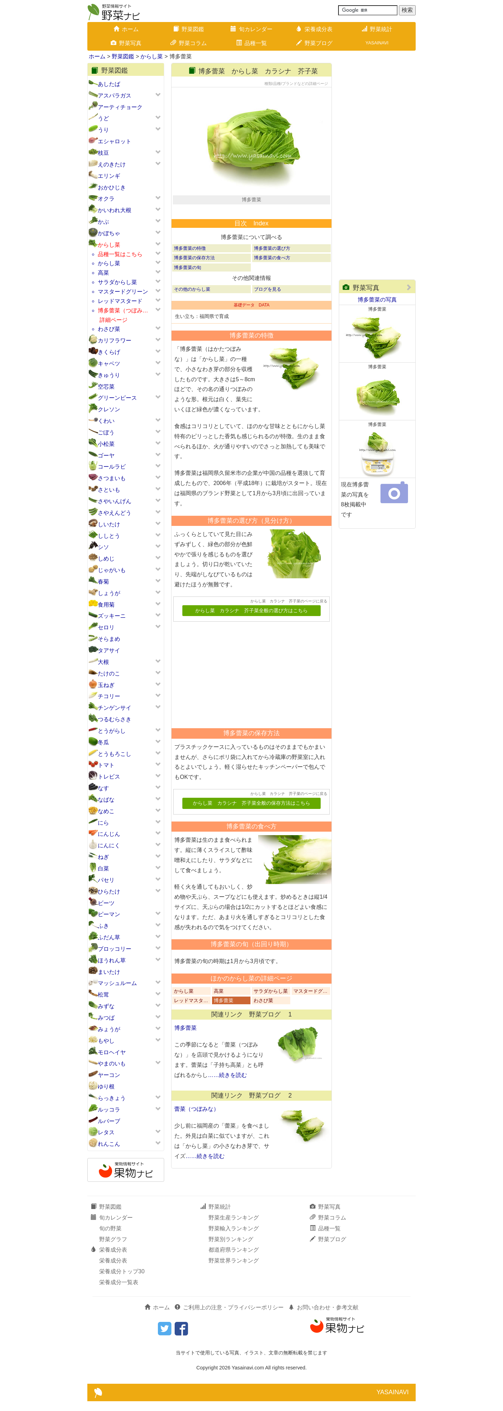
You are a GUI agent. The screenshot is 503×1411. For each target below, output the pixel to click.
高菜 (103, 273)
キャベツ (109, 364)
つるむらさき (114, 719)
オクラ (106, 199)
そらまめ (109, 639)
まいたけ (109, 972)
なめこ (106, 811)
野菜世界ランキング (234, 1270)
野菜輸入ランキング (234, 1238)
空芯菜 (106, 387)
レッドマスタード (120, 301)
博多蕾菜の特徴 (190, 271)
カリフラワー (114, 340)
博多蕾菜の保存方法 (194, 281)
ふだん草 (109, 937)
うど (103, 118)
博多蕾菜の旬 (187, 290)
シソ (103, 547)
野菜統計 (377, 29)
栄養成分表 (314, 29)
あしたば (109, 84)
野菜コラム (188, 43)
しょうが (109, 593)
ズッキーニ (112, 616)
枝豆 (103, 153)
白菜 (103, 868)
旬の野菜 (110, 1238)
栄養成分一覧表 (118, 1292)
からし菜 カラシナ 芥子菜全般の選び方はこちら (251, 634)
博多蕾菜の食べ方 (272, 281)
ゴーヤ (106, 455)
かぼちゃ (109, 233)
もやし (106, 1041)
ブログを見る (267, 312)
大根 (103, 662)
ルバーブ (109, 1121)
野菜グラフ (113, 1249)
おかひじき (112, 187)
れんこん (109, 1144)
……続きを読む (227, 1098)
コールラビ (112, 467)
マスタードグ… (310, 1014)
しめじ (106, 559)
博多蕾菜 (223, 1024)
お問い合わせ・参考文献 (323, 1317)
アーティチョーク (120, 107)
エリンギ (109, 176)
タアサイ (109, 650)
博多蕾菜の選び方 (272, 271)
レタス (106, 1132)
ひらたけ (109, 892)
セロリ (106, 627)
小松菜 (106, 444)
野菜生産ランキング (234, 1227)
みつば (106, 1018)
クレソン (109, 409)
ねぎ (103, 857)
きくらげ (109, 352)
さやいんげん (114, 501)
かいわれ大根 (114, 210)
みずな (106, 1006)
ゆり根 (106, 1087)
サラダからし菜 (117, 282)
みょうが (109, 1029)
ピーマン (109, 914)
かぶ (103, 222)
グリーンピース (117, 398)
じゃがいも (112, 570)
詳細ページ (113, 320)
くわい (106, 421)
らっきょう (112, 1098)
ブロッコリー (114, 949)
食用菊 (106, 605)
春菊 (103, 582)
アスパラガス (114, 96)
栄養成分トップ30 (122, 1281)
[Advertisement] (248, 696)
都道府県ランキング (234, 1260)
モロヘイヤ (112, 1052)
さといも (109, 490)
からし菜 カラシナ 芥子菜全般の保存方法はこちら (251, 826)
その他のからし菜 (192, 312)
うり (103, 130)
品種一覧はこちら (120, 254)
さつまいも (112, 478)
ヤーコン (109, 1075)
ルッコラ (109, 1110)
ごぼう (106, 432)
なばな (106, 800)
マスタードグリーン (123, 292)
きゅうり (109, 375)
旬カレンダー (251, 29)
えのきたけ (112, 164)
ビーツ (106, 903)
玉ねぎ (106, 685)
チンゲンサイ (114, 708)
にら (103, 823)
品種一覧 (251, 43)
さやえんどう (114, 513)
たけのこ (109, 673)
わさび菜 (109, 329)
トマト (106, 765)
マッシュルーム (117, 983)
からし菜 (151, 56)
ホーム (126, 29)
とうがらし (112, 731)
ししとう (109, 536)
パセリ (106, 880)
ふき (103, 926)
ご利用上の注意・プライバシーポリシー (229, 1317)
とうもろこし (114, 754)
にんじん (109, 834)
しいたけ (109, 524)
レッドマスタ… (191, 1024)
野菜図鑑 (188, 29)
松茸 (103, 995)
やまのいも (112, 1063)
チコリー (109, 696)
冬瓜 (103, 742)
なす (103, 788)
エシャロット (114, 141)
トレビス (109, 777)
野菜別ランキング (231, 1249)
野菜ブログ (314, 43)
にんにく (109, 845)
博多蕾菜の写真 (377, 300)
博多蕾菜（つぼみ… (123, 310)
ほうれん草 (112, 960)
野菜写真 (126, 43)
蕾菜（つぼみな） (196, 1132)
